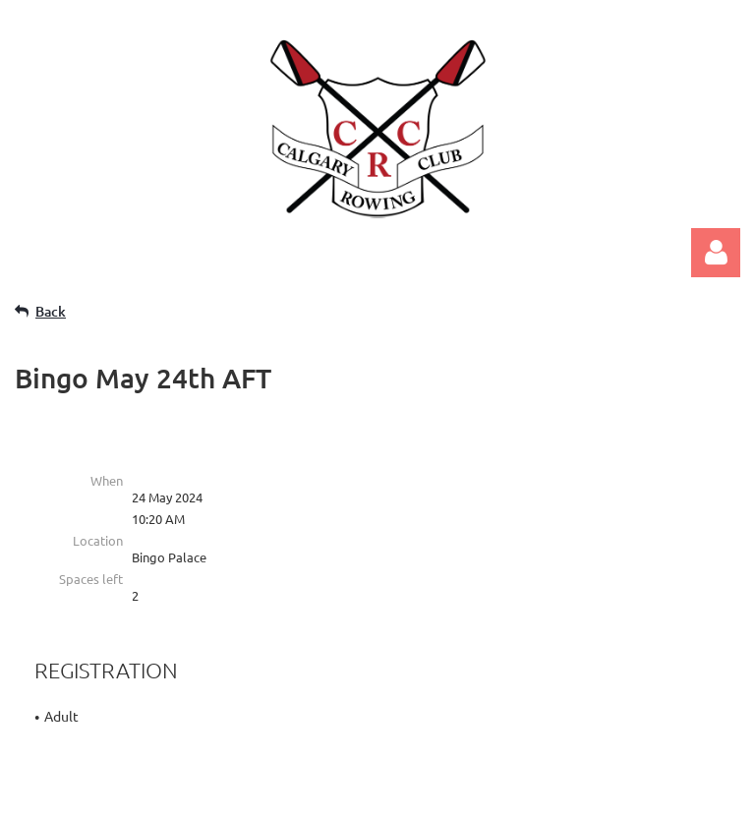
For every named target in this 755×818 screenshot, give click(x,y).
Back (50, 311)
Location (98, 540)
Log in (715, 252)
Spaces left (91, 578)
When (106, 480)
